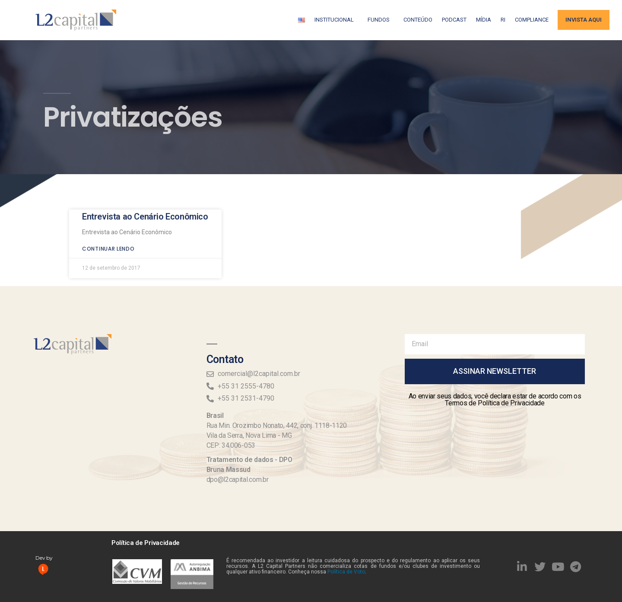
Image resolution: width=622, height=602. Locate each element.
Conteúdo (417, 19)
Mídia (483, 19)
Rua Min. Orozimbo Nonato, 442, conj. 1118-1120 (276, 425)
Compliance (532, 19)
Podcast (454, 19)
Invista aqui (583, 19)
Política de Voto (346, 572)
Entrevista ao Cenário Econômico (145, 204)
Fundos (381, 20)
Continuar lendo (108, 236)
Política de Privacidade (145, 543)
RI (503, 19)
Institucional (336, 20)
